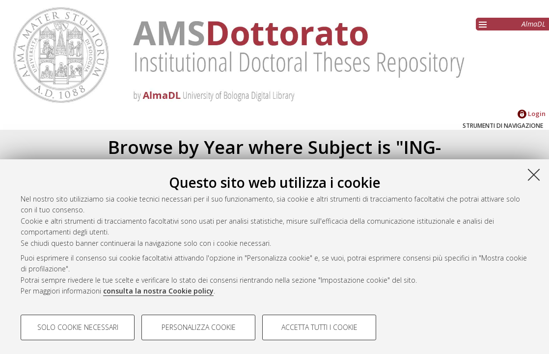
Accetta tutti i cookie (319, 327)
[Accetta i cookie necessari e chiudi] (534, 174)
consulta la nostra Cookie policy (158, 290)
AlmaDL (534, 24)
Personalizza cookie (199, 327)
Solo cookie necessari (77, 327)
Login (532, 113)
